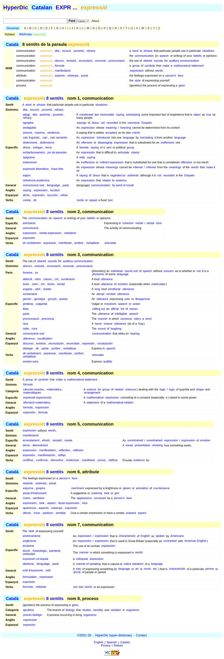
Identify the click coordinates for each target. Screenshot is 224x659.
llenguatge (53, 185)
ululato (47, 289)
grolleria (28, 303)
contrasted (170, 541)
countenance (161, 488)
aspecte (60, 75)
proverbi (79, 50)
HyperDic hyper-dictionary (113, 635)
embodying (133, 114)
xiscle (50, 284)
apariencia (29, 507)
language (128, 137)
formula (28, 407)
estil (48, 570)
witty (82, 157)
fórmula (59, 65)
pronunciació (117, 60)
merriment (77, 488)
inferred (138, 167)
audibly (107, 361)
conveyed (100, 498)
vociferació (68, 279)
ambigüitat (29, 127)
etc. (155, 568)
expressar (49, 242)
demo (26, 445)
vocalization (44, 338)
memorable (107, 114)
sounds (158, 60)
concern (169, 271)
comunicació (30, 228)
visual (129, 445)
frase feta (57, 168)
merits (136, 132)
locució (66, 50)
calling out (98, 308)
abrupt (100, 293)
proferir (78, 242)
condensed (86, 114)
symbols (150, 65)
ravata (68, 440)
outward (131, 512)
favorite (84, 147)
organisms (132, 609)
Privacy (105, 645)
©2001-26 (84, 635)
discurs (59, 60)
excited (110, 293)
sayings (81, 122)
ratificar (113, 460)
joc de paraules (57, 152)
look (106, 493)
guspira (40, 488)
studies (86, 609)
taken (197, 114)
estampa (72, 75)
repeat (93, 200)
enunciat (100, 60)
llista (26, 308)
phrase (148, 50)
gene (182, 85)
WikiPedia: (32, 34)
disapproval (142, 298)
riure (34, 328)
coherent (127, 223)
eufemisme (30, 162)
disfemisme (30, 142)
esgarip (27, 289)
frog (140, 323)
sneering (96, 493)
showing (157, 445)
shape (200, 389)
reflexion (78, 450)
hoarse (108, 323)
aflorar (27, 512)
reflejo (62, 455)
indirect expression (111, 162)
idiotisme (28, 564)
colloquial (82, 559)
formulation (30, 577)
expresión (38, 195)
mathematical (95, 397)
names (133, 308)
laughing (116, 328)
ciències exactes (33, 389)
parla (66, 185)
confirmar (42, 460)
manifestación (46, 455)
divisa (26, 147)
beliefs (197, 55)
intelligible (121, 313)
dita (57, 50)
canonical (133, 122)
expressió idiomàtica (36, 168)
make (165, 65)
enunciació (85, 60)
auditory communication (184, 60)
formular (28, 586)
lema (49, 147)
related (119, 389)
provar (102, 460)
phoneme (98, 274)
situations (208, 50)
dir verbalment (32, 242)
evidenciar (72, 460)
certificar (28, 460)
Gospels (146, 122)
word (135, 50)
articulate (123, 152)
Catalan (42, 7)
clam (38, 279)
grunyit (52, 298)
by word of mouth (123, 185)
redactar (41, 586)
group (136, 65)
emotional (114, 289)
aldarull (27, 279)
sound (102, 328)
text (110, 200)
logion (26, 175)
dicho (26, 195)
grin (117, 493)
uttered (147, 60)
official (115, 308)
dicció (26, 550)
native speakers (134, 564)
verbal (139, 223)
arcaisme (28, 545)
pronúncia (48, 318)
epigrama (29, 157)
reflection (64, 450)
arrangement (92, 392)
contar (27, 200)
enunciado (73, 343)
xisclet (61, 284)
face (180, 75)
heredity (98, 609)
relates (106, 180)
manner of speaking (88, 564)
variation (115, 609)
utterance (107, 279)
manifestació (63, 70)
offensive (86, 142)
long (97, 289)
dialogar (28, 348)
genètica (28, 609)
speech (164, 55)
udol (37, 289)
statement (93, 402)
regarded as (117, 175)
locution (55, 190)
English (145, 536)
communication (144, 55)
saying (120, 114)
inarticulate (158, 284)
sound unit (131, 271)
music (147, 568)
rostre (26, 498)
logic (163, 389)
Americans (177, 536)
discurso (28, 343)
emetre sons (30, 361)
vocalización (105, 343)
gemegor (39, 298)
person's (170, 75)
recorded (112, 122)
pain (127, 298)
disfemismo (47, 142)
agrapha (28, 122)
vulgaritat (41, 303)
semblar (61, 512)
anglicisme (29, 541)
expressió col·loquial (35, 559)
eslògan (38, 147)
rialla (26, 328)
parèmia (45, 114)
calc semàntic (58, 137)
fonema (27, 272)
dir (35, 200)
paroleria (54, 550)
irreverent (110, 303)
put (75, 586)
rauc (25, 323)
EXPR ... (66, 7)
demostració (40, 445)
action (136, 303)
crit (56, 279)
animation (142, 488)
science (91, 389)
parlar (45, 348)
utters (137, 318)
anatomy (121, 180)
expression (137, 70)
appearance (84, 498)
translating (146, 137)
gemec (27, 298)
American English (195, 541)
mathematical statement (189, 65)
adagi (26, 114)
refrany (91, 50)
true (208, 114)
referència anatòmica (36, 180)
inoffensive (167, 142)
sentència (53, 132)
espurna (28, 488)
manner (102, 318)
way (78, 568)
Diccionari (13, 28)
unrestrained (135, 440)
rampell (57, 440)
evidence (139, 460)
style (138, 80)
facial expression (68, 503)
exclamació (30, 293)
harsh (98, 323)
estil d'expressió (33, 570)
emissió (71, 60)
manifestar (65, 242)
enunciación (56, 343)
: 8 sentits (43, 98)
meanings (112, 167)
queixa (63, 298)
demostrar (57, 460)
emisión (41, 343)
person (209, 568)
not (103, 122)
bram (26, 284)
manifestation (47, 450)
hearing (135, 333)
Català (12, 44)
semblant (38, 498)
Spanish (112, 642)
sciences (130, 389)
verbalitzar (92, 242)
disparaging (105, 142)
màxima (40, 132)
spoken (160, 536)
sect (108, 147)
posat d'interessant (35, 493)
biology (70, 609)
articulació (29, 223)
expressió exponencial (37, 397)
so (36, 272)
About (95, 20)
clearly (135, 152)
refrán (64, 195)
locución (52, 195)
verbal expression (50, 233)
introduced (103, 137)
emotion (123, 284)
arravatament (31, 440)
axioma (27, 132)
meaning (111, 127)
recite (80, 200)
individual (117, 271)
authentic (133, 175)
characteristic (127, 536)
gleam (127, 488)
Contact (141, 635)
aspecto (44, 507)
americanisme (31, 536)
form (159, 223)
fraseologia (40, 550)
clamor (47, 279)
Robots (118, 645)
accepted (111, 132)
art (137, 568)
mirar (37, 512)
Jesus (95, 122)
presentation (142, 445)
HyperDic (15, 7)
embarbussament (34, 152)
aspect (51, 503)
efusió (46, 440)
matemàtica (54, 389)
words (159, 70)
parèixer (48, 512)
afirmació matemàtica (36, 402)
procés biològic (32, 614)
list (122, 308)
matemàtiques (32, 392)
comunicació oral (33, 185)
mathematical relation (120, 402)
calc (44, 137)
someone (126, 318)
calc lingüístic (31, 137)
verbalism (70, 233)
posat (84, 75)
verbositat (29, 554)
